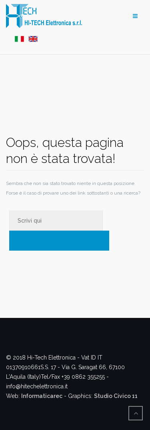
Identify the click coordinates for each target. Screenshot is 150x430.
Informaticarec (41, 396)
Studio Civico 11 (116, 396)
